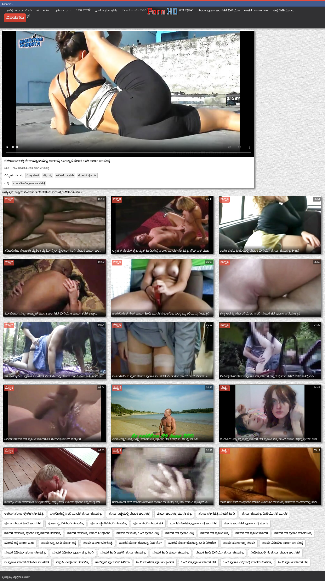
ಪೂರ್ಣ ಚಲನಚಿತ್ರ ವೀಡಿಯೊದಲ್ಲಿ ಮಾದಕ (264, 513)
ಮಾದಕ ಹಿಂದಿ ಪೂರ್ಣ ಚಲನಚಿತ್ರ (29, 183)
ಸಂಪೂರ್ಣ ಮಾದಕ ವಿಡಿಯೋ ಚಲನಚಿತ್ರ (26, 562)
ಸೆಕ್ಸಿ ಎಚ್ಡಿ (47, 175)
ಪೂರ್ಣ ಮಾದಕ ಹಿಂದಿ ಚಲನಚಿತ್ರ (22, 523)
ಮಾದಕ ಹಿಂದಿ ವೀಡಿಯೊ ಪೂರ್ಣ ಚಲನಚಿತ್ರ (219, 552)
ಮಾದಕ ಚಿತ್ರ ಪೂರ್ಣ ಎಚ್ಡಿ (179, 533)
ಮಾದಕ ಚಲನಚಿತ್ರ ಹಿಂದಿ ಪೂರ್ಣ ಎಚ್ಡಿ (137, 533)
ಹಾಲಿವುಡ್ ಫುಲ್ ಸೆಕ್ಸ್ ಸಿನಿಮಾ (112, 562)
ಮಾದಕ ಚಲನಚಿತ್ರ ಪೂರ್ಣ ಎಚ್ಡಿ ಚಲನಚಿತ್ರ (193, 523)
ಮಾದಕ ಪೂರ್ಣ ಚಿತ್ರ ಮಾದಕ (239, 542)
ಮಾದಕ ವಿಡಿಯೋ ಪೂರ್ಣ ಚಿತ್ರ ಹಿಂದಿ (73, 552)
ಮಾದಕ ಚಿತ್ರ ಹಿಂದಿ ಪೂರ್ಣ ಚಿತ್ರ (58, 542)
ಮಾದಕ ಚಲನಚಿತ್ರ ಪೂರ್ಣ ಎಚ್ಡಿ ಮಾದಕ (246, 523)
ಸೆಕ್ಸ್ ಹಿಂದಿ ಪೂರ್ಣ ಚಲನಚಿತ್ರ (72, 562)
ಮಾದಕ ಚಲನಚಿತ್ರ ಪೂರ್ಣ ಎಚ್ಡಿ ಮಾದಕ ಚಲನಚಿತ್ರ (32, 533)
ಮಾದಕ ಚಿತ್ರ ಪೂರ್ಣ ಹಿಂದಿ (19, 542)
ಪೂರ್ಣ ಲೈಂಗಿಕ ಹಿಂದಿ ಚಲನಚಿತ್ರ (66, 523)
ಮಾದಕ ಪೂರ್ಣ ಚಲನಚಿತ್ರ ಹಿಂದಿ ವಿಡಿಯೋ (192, 542)
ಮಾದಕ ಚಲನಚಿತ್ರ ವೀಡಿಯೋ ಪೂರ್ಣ (88, 533)
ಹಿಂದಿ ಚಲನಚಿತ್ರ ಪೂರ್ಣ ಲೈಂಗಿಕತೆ (155, 562)
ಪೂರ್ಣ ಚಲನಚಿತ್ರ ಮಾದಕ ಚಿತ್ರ (174, 513)
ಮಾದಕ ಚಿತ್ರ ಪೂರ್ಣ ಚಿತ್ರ (214, 533)
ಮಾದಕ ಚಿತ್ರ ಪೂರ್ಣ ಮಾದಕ (251, 533)
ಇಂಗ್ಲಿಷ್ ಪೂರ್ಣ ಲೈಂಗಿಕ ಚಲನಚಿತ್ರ (24, 513)
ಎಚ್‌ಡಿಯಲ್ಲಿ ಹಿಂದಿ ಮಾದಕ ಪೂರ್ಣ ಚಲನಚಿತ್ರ (76, 513)
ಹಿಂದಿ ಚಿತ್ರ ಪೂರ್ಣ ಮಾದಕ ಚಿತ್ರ (198, 562)
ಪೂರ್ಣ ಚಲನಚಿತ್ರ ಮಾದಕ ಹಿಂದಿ (216, 513)
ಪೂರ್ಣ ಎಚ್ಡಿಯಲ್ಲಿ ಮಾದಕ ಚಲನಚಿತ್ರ (129, 513)
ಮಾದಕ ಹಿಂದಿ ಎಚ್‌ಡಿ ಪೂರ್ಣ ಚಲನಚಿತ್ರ (123, 552)
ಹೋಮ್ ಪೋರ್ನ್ (87, 175)
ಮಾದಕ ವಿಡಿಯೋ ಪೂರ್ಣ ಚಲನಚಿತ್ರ (282, 542)
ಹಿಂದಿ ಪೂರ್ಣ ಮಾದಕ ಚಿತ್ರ (293, 562)
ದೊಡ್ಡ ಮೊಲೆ (33, 175)
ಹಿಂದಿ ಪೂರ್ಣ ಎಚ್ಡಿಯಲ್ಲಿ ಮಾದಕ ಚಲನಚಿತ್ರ (247, 562)
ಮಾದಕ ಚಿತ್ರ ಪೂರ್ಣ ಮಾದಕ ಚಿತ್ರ (293, 533)
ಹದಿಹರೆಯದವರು (65, 175)
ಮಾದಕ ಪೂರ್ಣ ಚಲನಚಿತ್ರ (98, 542)
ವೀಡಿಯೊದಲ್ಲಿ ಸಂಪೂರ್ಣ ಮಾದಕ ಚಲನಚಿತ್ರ (275, 552)
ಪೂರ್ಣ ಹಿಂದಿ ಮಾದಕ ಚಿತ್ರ (148, 523)
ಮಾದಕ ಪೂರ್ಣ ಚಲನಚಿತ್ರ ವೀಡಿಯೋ (140, 542)
